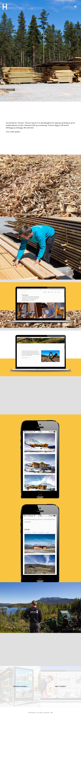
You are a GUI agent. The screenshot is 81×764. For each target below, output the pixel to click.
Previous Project (20, 686)
